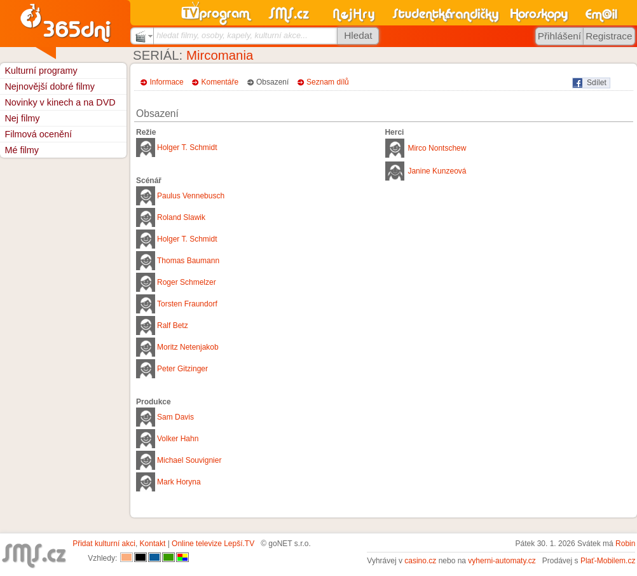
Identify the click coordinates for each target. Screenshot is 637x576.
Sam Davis (175, 417)
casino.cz (420, 560)
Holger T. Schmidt (187, 147)
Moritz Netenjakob (188, 347)
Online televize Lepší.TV (213, 543)
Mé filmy (21, 150)
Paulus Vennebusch (190, 195)
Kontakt (153, 543)
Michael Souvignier (189, 460)
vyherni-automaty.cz (501, 560)
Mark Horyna (179, 481)
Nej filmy (21, 118)
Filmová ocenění (38, 134)
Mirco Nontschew (437, 148)
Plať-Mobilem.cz (608, 560)
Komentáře (220, 82)
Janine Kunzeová (437, 171)
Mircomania (219, 55)
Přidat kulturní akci (103, 543)
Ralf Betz (172, 325)
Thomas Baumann (188, 260)
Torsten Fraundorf (187, 303)
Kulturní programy (40, 70)
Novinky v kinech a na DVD (59, 102)
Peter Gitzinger (182, 368)
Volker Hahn (177, 438)
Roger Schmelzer (186, 282)
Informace (166, 82)
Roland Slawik (181, 217)
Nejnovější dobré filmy (49, 86)
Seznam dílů (327, 82)
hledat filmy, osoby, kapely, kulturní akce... (232, 35)
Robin (625, 543)
